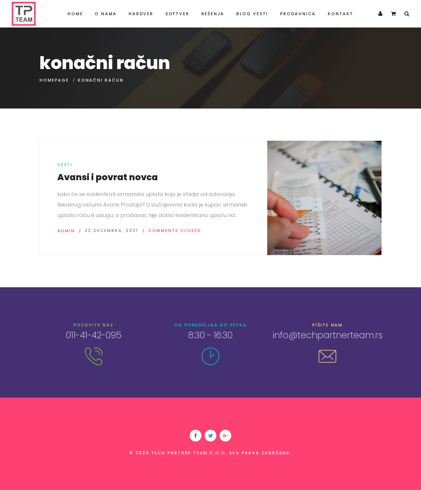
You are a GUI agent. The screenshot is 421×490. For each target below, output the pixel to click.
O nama (106, 14)
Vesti (65, 165)
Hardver (141, 14)
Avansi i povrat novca (107, 177)
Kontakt (340, 14)
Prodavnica (298, 14)
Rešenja (213, 14)
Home (75, 14)
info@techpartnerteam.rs (327, 335)
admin (66, 231)
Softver (177, 14)
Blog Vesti (252, 14)
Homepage (54, 80)
